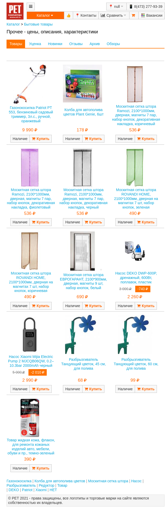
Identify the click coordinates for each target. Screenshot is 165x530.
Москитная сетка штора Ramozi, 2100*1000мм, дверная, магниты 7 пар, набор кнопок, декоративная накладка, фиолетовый (31, 198)
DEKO (14, 490)
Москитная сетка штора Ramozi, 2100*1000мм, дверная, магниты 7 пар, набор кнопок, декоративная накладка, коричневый (136, 115)
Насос (136, 481)
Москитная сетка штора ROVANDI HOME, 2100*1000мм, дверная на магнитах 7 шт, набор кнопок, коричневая (31, 282)
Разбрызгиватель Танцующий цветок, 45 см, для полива (83, 363)
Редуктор (46, 485)
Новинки (55, 44)
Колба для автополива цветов (59, 481)
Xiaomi (41, 490)
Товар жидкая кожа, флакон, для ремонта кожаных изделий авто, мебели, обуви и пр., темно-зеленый (31, 446)
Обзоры (113, 44)
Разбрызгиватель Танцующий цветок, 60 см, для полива (136, 363)
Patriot (27, 490)
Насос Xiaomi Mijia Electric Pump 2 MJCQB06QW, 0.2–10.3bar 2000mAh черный (31, 361)
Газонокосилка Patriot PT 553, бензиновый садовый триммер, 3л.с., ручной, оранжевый (31, 114)
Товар (62, 485)
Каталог (13, 24)
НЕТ (53, 490)
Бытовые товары (38, 24)
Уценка (35, 44)
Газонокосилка (19, 481)
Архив (95, 44)
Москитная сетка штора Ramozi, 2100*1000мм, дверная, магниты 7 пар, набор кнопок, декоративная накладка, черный (84, 198)
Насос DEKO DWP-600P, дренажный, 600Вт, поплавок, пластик (136, 277)
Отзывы (75, 44)
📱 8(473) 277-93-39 (145, 6)
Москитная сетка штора (108, 481)
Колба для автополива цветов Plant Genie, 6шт (83, 112)
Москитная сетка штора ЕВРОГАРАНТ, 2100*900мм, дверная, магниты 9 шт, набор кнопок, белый (83, 281)
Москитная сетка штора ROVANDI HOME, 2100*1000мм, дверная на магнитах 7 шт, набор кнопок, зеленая (136, 198)
